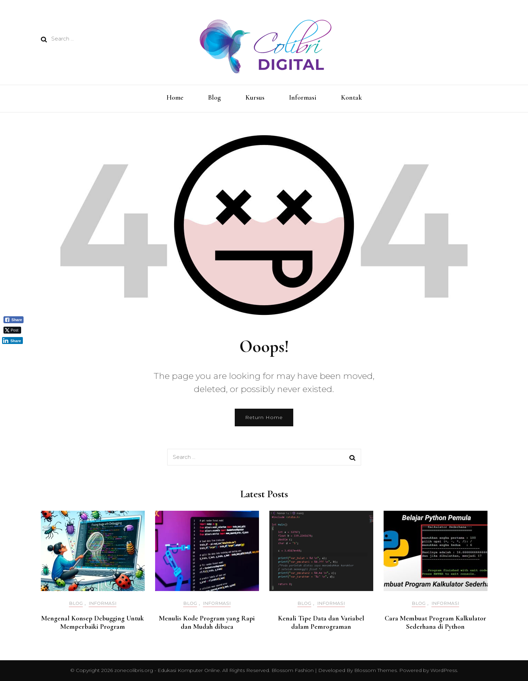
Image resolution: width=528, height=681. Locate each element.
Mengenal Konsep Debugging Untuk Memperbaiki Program (92, 622)
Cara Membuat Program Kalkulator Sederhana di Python (435, 622)
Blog (214, 97)
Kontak (351, 97)
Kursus (255, 97)
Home (175, 97)
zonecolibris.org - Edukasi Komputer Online (167, 670)
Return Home (264, 417)
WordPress (443, 670)
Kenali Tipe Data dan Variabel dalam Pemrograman (321, 622)
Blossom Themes (375, 670)
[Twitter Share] (12, 330)
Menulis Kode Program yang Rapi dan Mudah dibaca (207, 622)
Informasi (302, 97)
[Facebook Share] (13, 319)
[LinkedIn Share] (12, 340)
